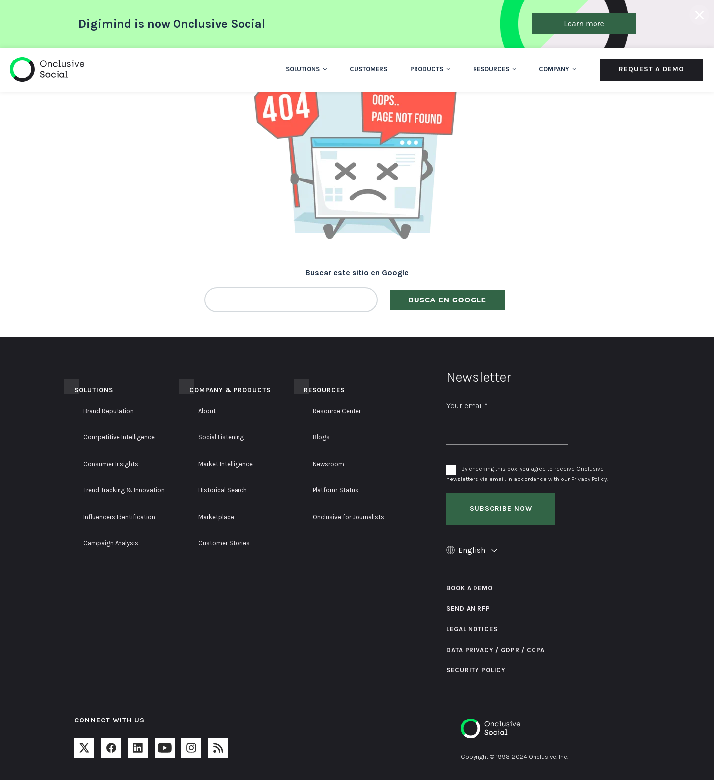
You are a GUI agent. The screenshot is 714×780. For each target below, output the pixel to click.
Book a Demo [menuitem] (469, 588)
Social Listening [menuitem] (221, 437)
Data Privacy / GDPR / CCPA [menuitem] (495, 650)
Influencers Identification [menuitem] (119, 517)
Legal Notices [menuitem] (471, 629)
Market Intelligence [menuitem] (225, 464)
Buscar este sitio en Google (357, 272)
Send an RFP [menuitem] (468, 608)
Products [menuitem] (430, 69)
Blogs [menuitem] (321, 437)
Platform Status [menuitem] (335, 490)
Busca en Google (447, 300)
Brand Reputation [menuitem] (108, 411)
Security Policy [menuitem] (476, 670)
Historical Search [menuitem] (222, 490)
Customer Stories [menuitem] (224, 543)
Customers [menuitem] (368, 69)
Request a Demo (651, 69)
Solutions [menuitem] (306, 69)
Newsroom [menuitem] (328, 464)
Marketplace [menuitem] (216, 517)
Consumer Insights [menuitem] (110, 464)
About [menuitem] (207, 411)
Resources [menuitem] (494, 69)
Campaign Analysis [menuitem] (110, 543)
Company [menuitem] (557, 69)
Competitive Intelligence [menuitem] (119, 437)
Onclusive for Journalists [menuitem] (348, 517)
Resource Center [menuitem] (337, 411)
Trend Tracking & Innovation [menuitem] (124, 490)
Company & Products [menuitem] (230, 390)
